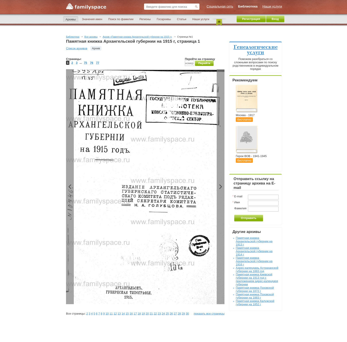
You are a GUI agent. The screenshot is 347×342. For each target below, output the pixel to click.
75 (85, 62)
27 (175, 313)
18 (139, 313)
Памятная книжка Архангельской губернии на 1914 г (254, 251)
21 (151, 313)
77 (97, 62)
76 (91, 62)
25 (167, 313)
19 (143, 313)
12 (115, 313)
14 (123, 313)
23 (159, 313)
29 (183, 313)
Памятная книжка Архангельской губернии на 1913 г (254, 241)
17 (135, 313)
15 (127, 313)
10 (107, 313)
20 (147, 313)
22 (155, 313)
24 (163, 313)
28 (179, 313)
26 (171, 313)
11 (111, 313)
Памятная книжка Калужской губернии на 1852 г (255, 302)
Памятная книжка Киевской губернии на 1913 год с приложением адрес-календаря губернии (257, 279)
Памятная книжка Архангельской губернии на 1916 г (254, 261)
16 (131, 313)
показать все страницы (209, 313)
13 (119, 313)
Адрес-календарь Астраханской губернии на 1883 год (257, 269)
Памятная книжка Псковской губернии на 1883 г (255, 296)
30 (187, 313)
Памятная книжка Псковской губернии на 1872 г (255, 289)
